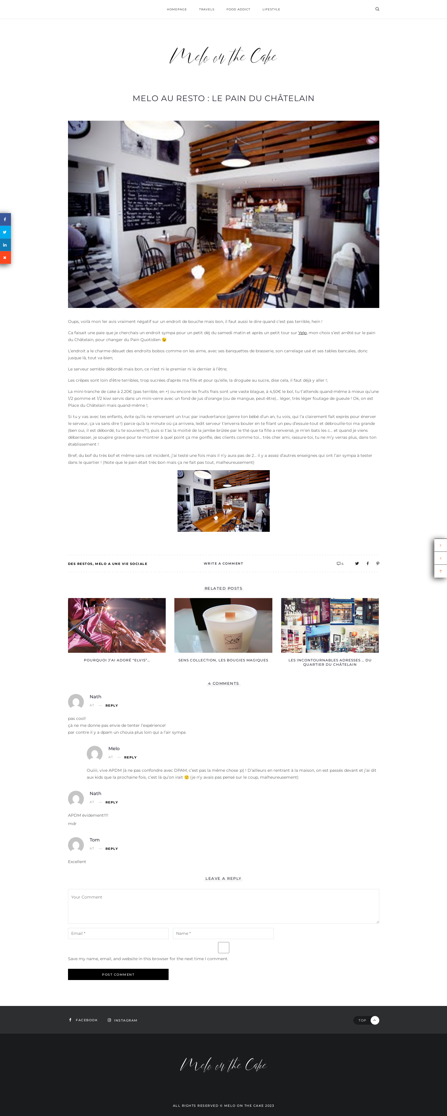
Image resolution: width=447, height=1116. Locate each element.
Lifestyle (271, 9)
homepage (177, 9)
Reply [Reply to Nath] (111, 705)
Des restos (80, 564)
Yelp (302, 332)
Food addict (238, 9)
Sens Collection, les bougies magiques (223, 660)
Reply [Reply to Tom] (111, 848)
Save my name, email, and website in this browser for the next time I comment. (148, 958)
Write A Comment (224, 563)
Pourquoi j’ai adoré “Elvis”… (117, 660)
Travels (206, 9)
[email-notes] (118, 933)
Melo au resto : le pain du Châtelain (224, 98)
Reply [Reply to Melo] (130, 757)
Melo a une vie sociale (121, 564)
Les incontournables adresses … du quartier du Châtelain (330, 662)
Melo (114, 748)
